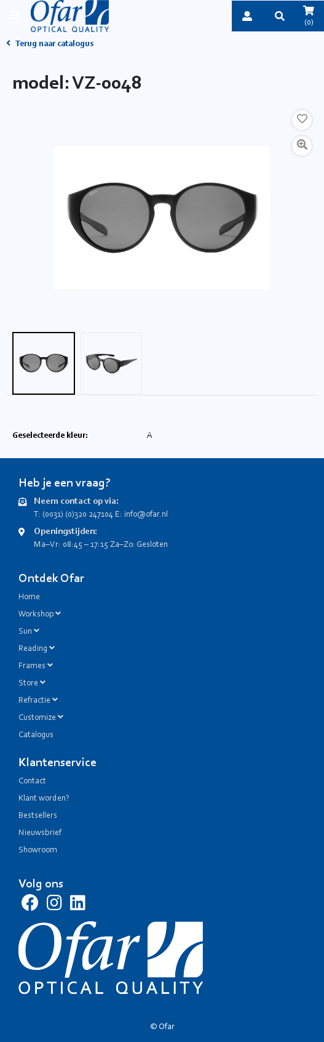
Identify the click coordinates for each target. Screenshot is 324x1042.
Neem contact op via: (76, 501)
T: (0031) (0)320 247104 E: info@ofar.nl (101, 515)
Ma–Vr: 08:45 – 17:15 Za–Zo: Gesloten (101, 545)
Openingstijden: (65, 531)
